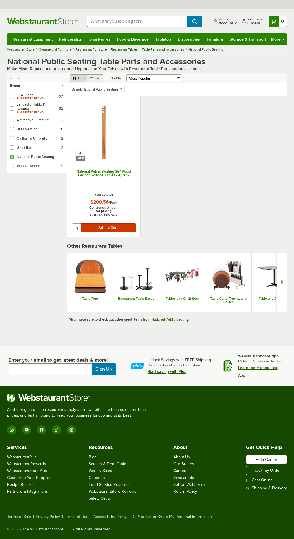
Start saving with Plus (167, 371)
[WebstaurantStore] (79, 397)
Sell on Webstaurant (191, 484)
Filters (15, 78)
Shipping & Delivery (266, 488)
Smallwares (99, 39)
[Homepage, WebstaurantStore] (42, 21)
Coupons (97, 478)
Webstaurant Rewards (26, 464)
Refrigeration (70, 39)
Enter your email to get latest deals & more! (58, 360)
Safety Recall (100, 498)
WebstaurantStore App (27, 471)
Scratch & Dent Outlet (108, 464)
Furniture (215, 39)
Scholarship (183, 478)
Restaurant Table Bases (136, 298)
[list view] (95, 78)
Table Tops (90, 298)
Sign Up (104, 369)
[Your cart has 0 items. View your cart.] (278, 21)
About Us (181, 457)
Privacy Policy (48, 517)
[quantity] (77, 227)
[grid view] (78, 78)
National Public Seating (170, 319)
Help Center (266, 459)
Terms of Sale (19, 517)
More (278, 39)
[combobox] (137, 21)
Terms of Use (76, 517)
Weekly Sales (100, 471)
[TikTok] (56, 429)
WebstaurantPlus (22, 457)
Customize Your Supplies (29, 478)
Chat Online (259, 480)
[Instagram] (11, 429)
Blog (93, 457)
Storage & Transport (248, 39)
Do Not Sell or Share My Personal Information (171, 517)
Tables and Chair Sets (182, 298)
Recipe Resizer (20, 484)
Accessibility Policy (110, 517)
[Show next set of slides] (282, 282)
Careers (180, 471)
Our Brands (183, 464)
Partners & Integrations (27, 491)
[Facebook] (41, 429)
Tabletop (163, 39)
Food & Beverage (133, 39)
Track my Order (267, 470)
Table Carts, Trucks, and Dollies (228, 300)
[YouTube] (26, 429)
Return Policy (185, 491)
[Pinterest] (71, 429)
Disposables (189, 39)
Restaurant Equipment (32, 39)
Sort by (116, 78)
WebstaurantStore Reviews (112, 491)
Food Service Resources (111, 484)
